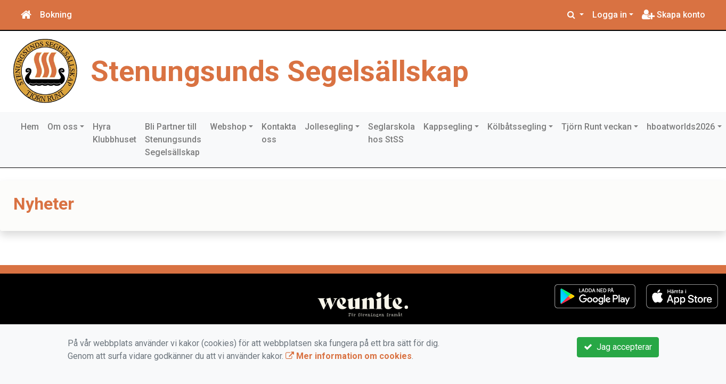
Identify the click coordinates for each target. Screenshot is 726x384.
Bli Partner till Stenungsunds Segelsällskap (173, 139)
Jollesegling (329, 127)
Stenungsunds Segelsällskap (280, 71)
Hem (30, 127)
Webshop (228, 127)
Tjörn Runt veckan (596, 127)
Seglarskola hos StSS (391, 133)
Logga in (609, 15)
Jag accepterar (618, 347)
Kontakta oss (279, 133)
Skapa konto (673, 15)
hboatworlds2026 (681, 127)
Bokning (56, 15)
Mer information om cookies (348, 356)
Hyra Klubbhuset (114, 133)
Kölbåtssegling (516, 127)
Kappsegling (447, 127)
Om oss (62, 127)
